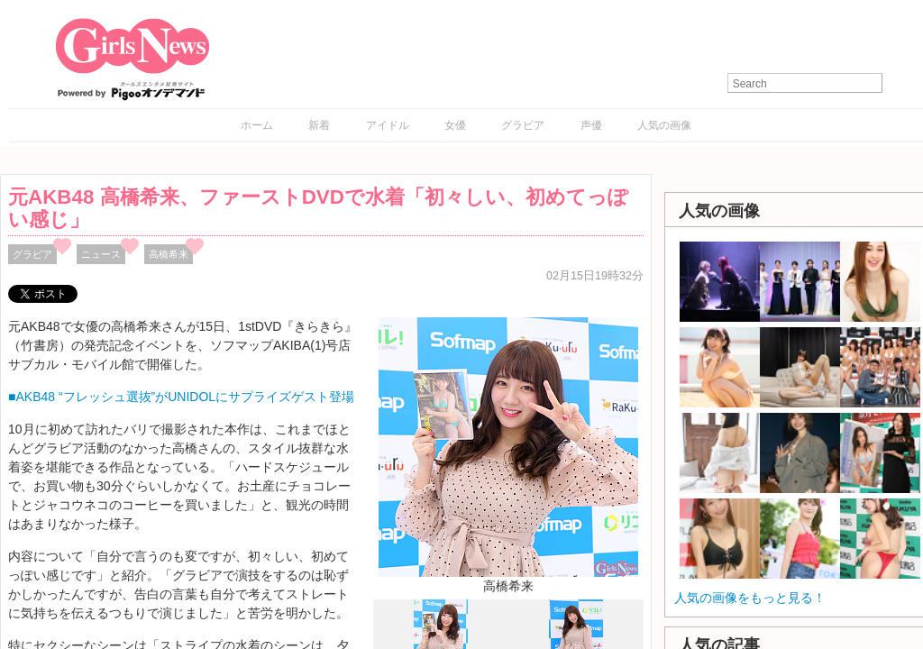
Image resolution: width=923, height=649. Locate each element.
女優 (455, 125)
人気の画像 (664, 125)
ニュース (101, 254)
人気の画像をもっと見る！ (750, 597)
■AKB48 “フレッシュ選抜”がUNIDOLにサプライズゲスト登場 (181, 396)
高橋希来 (168, 254)
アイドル (387, 125)
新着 (319, 125)
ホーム (257, 125)
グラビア (522, 125)
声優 (591, 125)
